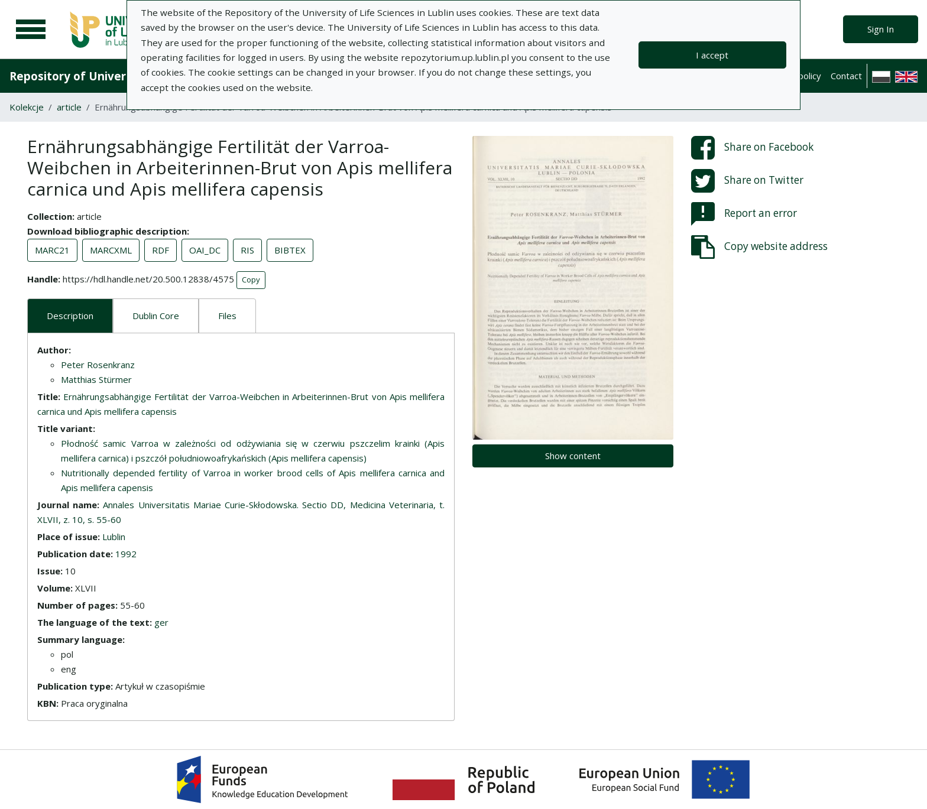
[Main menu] (31, 29)
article (69, 107)
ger (161, 622)
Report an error (744, 214)
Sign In (880, 29)
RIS (247, 250)
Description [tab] (70, 315)
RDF (160, 250)
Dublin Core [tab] (155, 315)
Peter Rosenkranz (98, 365)
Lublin (113, 536)
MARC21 (52, 250)
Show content (573, 456)
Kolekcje (26, 107)
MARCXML (111, 250)
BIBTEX (290, 250)
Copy (251, 279)
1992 (126, 554)
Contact (846, 76)
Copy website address (759, 247)
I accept (712, 55)
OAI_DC (205, 250)
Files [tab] (227, 315)
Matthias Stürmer (96, 379)
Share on (752, 148)
